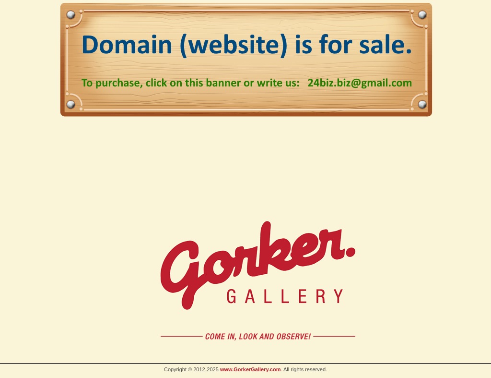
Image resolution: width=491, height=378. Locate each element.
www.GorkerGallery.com (250, 369)
